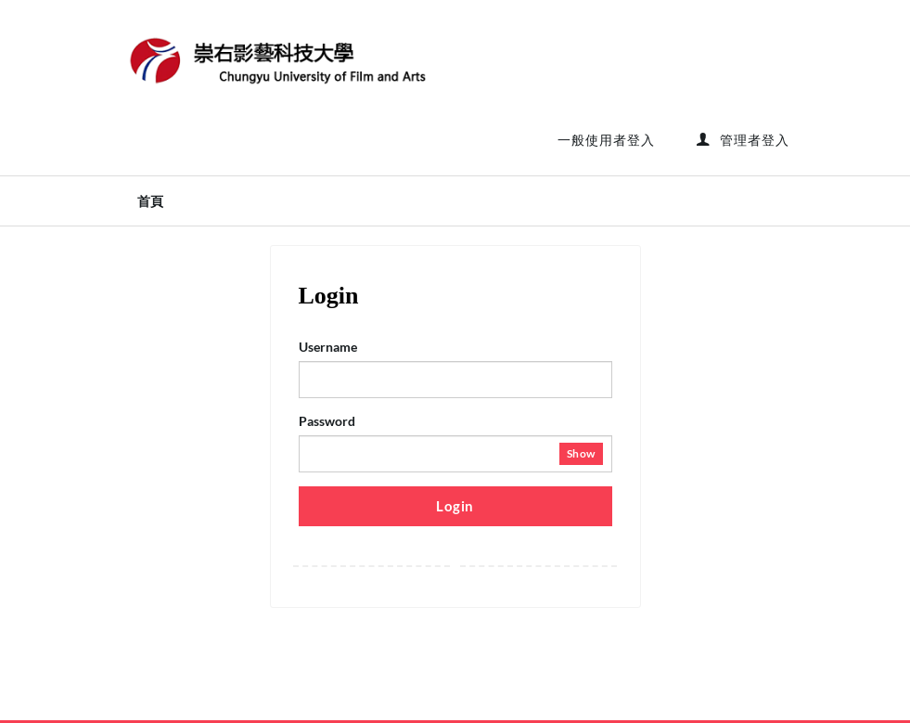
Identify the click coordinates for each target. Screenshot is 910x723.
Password (327, 421)
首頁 (150, 201)
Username (328, 347)
